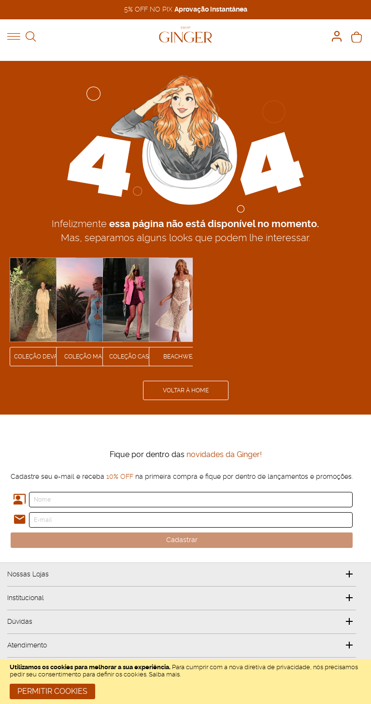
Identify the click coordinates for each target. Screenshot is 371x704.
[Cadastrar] (182, 540)
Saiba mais (164, 675)
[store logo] (185, 35)
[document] (185, 681)
